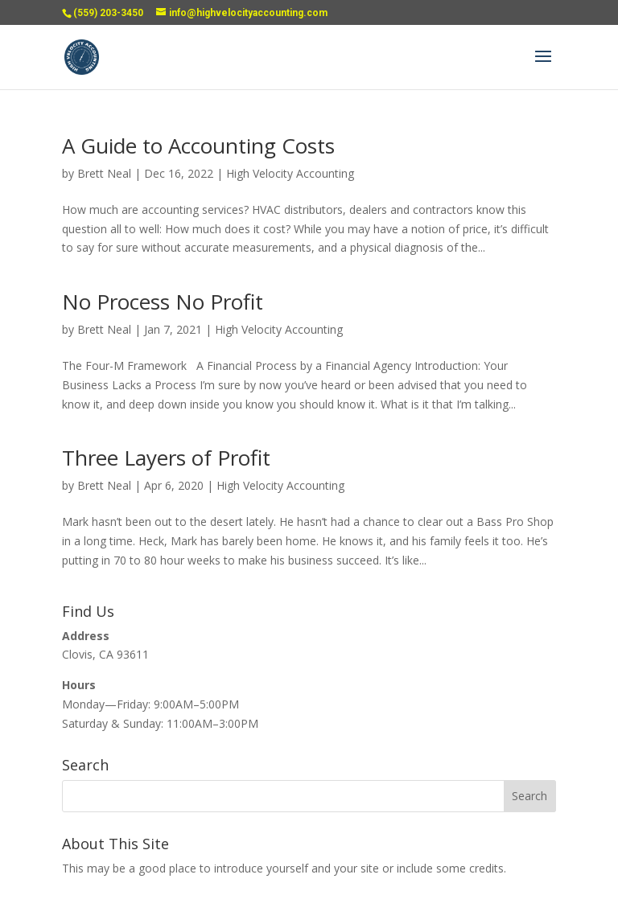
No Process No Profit (162, 301)
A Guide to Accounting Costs (198, 145)
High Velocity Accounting (290, 173)
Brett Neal (104, 173)
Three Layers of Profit (166, 457)
